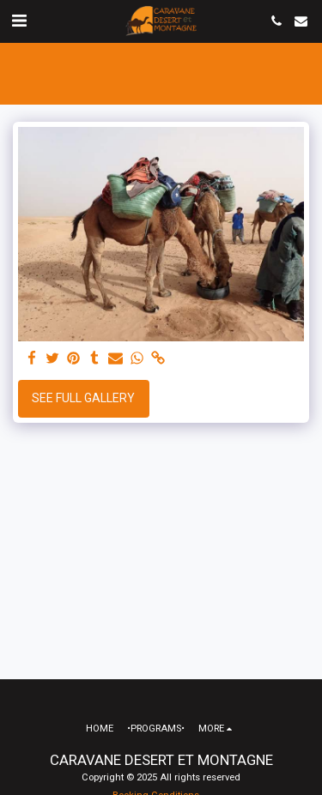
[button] (18, 20)
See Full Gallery (83, 398)
